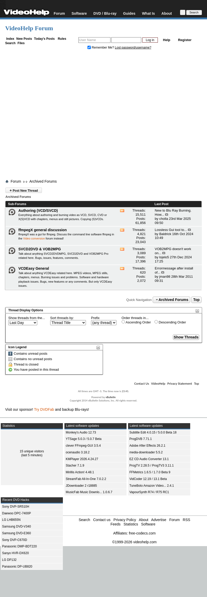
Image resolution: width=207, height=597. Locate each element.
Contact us (101, 520)
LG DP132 (9, 560)
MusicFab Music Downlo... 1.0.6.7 (89, 492)
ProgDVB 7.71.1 (140, 439)
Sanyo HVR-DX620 (15, 553)
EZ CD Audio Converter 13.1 (149, 459)
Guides (129, 13)
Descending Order (170, 322)
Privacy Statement (179, 383)
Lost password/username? (133, 47)
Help (166, 40)
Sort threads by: (62, 318)
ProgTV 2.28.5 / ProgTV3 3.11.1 (151, 465)
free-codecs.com (142, 533)
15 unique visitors (32, 451)
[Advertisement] (55, 115)
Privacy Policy (125, 520)
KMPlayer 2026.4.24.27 (82, 459)
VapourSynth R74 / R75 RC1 (149, 492)
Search (10, 43)
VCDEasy (106, 281)
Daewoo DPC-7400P (16, 513)
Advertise (158, 520)
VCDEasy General (33, 268)
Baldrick (165, 234)
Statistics (130, 524)
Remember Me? (101, 47)
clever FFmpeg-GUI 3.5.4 (83, 445)
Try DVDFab (44, 409)
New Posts (24, 39)
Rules (62, 39)
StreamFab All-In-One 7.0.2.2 (86, 479)
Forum (59, 13)
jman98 (164, 276)
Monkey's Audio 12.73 (81, 432)
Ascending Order (136, 322)
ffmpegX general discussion (42, 230)
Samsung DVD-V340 (16, 526)
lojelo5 (164, 257)
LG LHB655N (11, 520)
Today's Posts (44, 39)
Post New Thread (24, 190)
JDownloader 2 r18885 (81, 485)
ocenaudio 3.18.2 (78, 452)
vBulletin (111, 397)
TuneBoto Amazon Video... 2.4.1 (151, 485)
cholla (163, 219)
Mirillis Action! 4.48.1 (80, 472)
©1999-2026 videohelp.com (134, 542)
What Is (148, 13)
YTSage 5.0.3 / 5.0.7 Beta (83, 439)
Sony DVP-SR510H (15, 506)
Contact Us (141, 383)
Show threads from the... (26, 318)
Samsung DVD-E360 (16, 533)
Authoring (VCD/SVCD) (38, 210)
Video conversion (34, 238)
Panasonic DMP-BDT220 (19, 546)
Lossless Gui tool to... (171, 230)
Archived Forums (43, 181)
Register (184, 40)
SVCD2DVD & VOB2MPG (39, 249)
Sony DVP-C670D (14, 540)
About (166, 13)
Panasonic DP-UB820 (17, 566)
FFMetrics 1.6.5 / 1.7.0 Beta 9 (149, 472)
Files (21, 43)
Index (10, 39)
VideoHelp (158, 383)
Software (79, 13)
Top (196, 300)
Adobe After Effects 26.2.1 (147, 445)
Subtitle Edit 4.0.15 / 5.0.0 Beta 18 (152, 432)
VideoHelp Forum (29, 28)
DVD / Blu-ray (104, 13)
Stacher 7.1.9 (75, 465)
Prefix (95, 318)
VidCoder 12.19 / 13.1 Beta (148, 479)
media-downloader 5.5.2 (146, 452)
